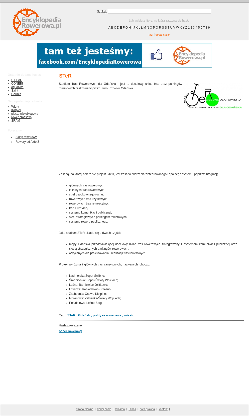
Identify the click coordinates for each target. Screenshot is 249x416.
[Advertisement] (120, 131)
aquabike (17, 87)
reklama (120, 408)
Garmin (16, 94)
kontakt (163, 408)
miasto (129, 315)
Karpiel (16, 110)
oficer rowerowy (70, 331)
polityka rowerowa (107, 315)
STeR (71, 315)
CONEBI (17, 83)
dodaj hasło (163, 34)
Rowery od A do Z (27, 142)
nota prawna (147, 408)
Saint (14, 90)
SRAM (15, 120)
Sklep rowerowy (26, 137)
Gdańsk (84, 315)
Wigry (15, 106)
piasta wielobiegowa (24, 113)
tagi (151, 34)
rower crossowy (21, 117)
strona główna (84, 408)
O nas (132, 408)
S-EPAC (16, 80)
